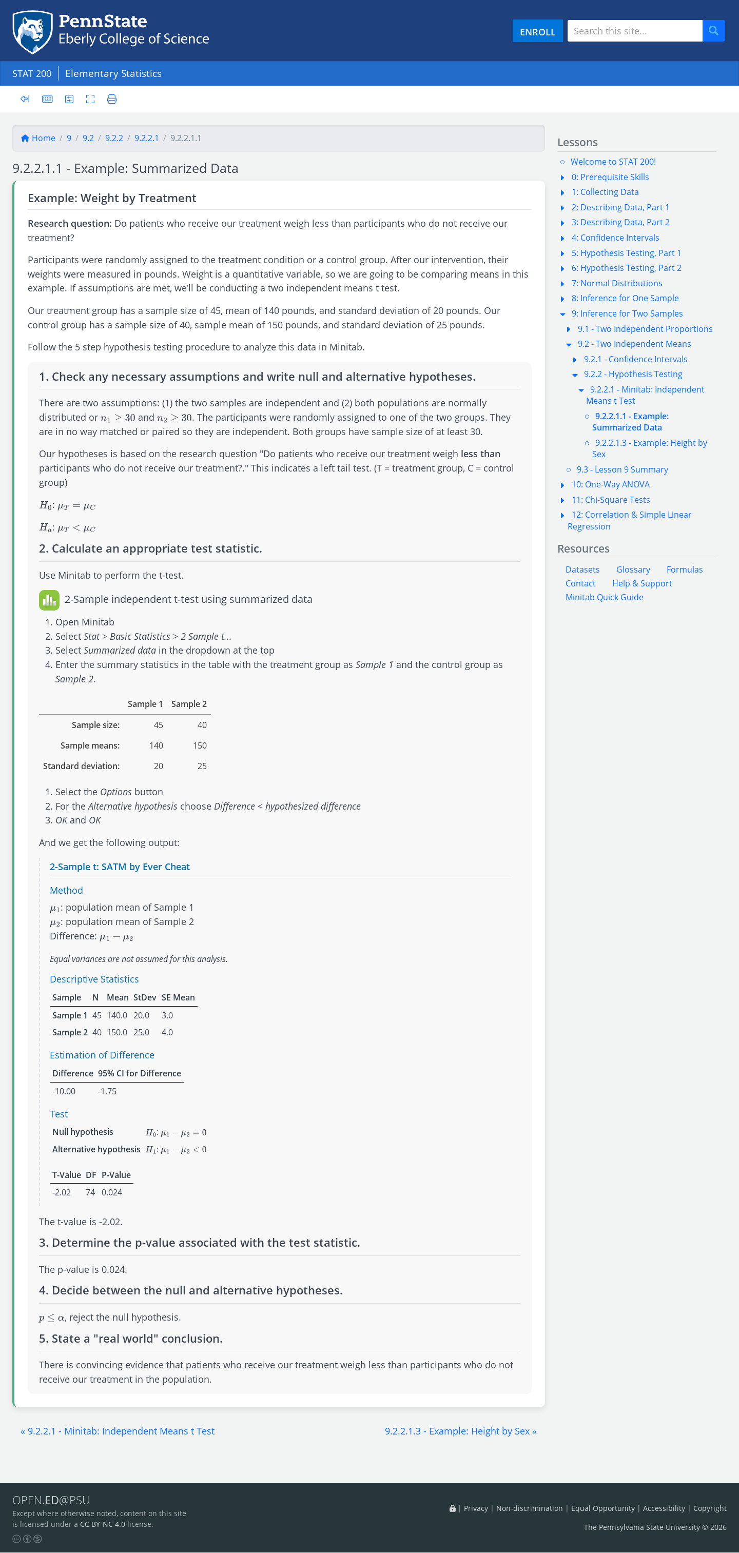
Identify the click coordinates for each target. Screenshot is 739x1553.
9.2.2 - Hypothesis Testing (633, 374)
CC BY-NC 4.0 (102, 1524)
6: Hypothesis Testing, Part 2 (627, 267)
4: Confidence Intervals (615, 237)
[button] (117, 1431)
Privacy (476, 1508)
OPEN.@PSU (53, 1500)
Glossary (633, 569)
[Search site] (635, 30)
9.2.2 (114, 138)
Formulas (685, 569)
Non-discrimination (529, 1508)
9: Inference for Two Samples (627, 313)
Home (38, 138)
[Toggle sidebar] (28, 99)
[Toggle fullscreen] (91, 99)
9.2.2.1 (146, 138)
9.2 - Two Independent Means (634, 343)
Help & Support (642, 583)
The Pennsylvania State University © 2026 (655, 1527)
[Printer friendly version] (111, 99)
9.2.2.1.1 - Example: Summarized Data (630, 421)
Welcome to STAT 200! (613, 161)
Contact (581, 583)
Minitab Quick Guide (605, 597)
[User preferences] (70, 99)
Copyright (710, 1508)
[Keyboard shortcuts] (48, 99)
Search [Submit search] (717, 31)
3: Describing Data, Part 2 (621, 222)
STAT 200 (33, 73)
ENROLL (538, 31)
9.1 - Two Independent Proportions (645, 329)
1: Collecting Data (605, 192)
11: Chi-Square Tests (611, 499)
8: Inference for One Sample (625, 298)
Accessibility (664, 1508)
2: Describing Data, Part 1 (621, 207)
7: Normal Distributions (617, 283)
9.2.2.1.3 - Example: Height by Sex (649, 448)
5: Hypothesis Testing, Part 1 (627, 253)
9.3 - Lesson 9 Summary (622, 469)
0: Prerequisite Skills (610, 177)
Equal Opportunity (603, 1508)
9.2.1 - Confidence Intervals (636, 359)
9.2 (88, 138)
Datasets (583, 569)
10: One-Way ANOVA (611, 484)
